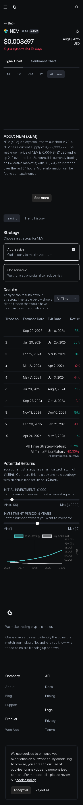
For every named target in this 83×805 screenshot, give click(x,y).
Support (11, 705)
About (10, 687)
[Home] (15, 7)
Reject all (42, 790)
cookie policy (26, 780)
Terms (50, 730)
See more (41, 198)
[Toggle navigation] (5, 7)
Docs (49, 687)
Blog (8, 696)
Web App (12, 730)
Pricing (50, 696)
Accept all (21, 790)
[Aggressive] (41, 252)
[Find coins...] (76, 7)
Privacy (50, 721)
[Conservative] (41, 272)
